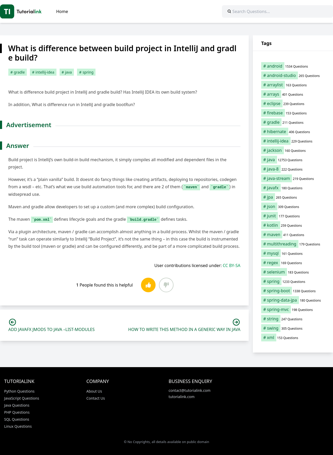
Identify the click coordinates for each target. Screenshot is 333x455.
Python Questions (19, 391)
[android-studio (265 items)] (293, 75)
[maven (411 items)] (293, 234)
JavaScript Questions (21, 398)
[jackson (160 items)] (293, 150)
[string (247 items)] (293, 318)
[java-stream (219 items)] (293, 178)
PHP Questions (17, 412)
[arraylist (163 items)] (293, 84)
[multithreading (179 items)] (293, 243)
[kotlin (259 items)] (293, 225)
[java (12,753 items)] (293, 159)
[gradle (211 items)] (293, 122)
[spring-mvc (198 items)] (293, 309)
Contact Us (95, 398)
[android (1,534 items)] (293, 66)
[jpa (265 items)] (293, 197)
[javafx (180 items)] (293, 187)
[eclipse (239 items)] (293, 103)
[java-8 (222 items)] (293, 169)
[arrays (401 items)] (293, 94)
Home (62, 11)
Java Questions (16, 405)
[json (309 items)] (293, 206)
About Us (94, 391)
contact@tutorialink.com (189, 390)
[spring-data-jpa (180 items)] (293, 300)
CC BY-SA (231, 265)
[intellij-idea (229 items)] (293, 141)
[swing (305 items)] (293, 328)
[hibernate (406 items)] (293, 131)
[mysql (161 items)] (293, 253)
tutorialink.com (182, 396)
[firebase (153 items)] (293, 112)
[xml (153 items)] (293, 337)
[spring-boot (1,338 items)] (293, 290)
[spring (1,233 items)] (293, 281)
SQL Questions (16, 419)
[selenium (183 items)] (293, 272)
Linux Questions (18, 426)
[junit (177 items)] (293, 215)
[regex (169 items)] (293, 262)
